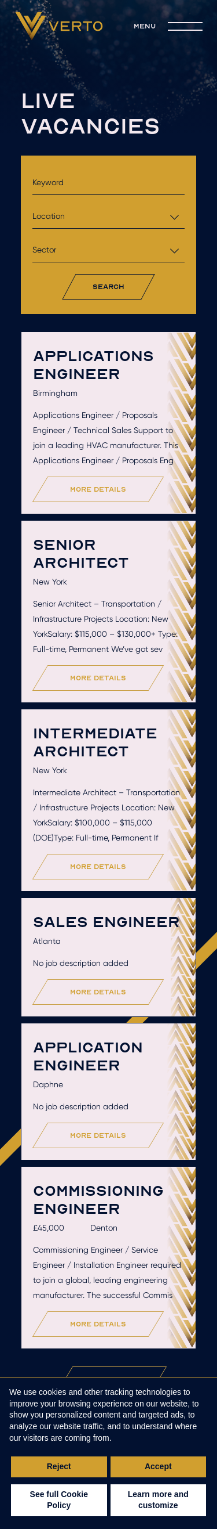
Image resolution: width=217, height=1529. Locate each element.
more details (99, 489)
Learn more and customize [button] (158, 1500)
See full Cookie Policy (59, 1500)
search (108, 286)
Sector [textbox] (44, 249)
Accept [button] (158, 1466)
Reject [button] (59, 1466)
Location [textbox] (48, 216)
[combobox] (108, 216)
